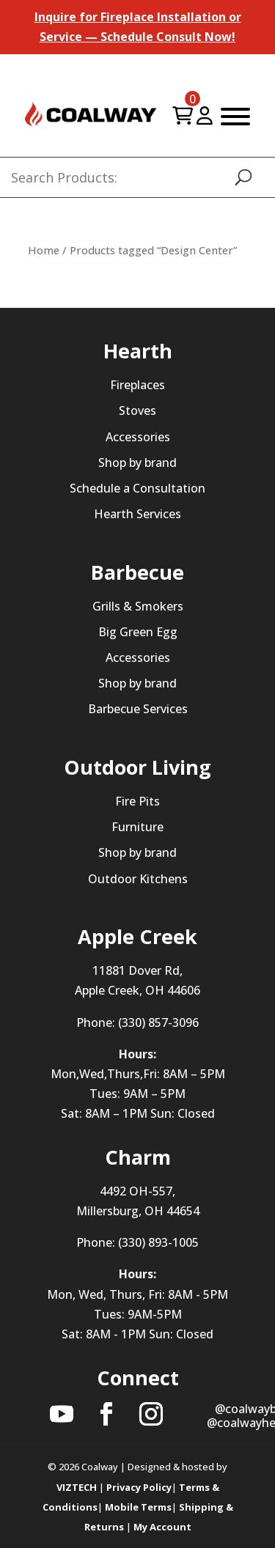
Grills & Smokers (137, 606)
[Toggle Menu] (235, 116)
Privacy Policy (139, 1487)
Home (43, 250)
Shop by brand (137, 462)
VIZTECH (76, 1487)
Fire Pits (137, 801)
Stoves (137, 410)
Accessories (138, 437)
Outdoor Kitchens (138, 879)
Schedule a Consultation (137, 488)
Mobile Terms (138, 1507)
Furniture (137, 827)
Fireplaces (137, 385)
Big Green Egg (137, 632)
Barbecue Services (138, 709)
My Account (162, 1526)
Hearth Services (137, 514)
